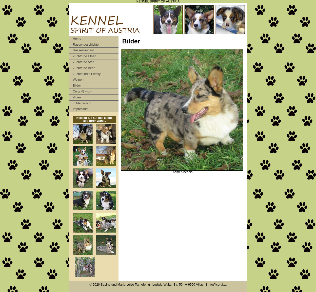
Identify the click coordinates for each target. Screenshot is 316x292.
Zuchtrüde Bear (84, 68)
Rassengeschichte (86, 44)
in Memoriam (82, 103)
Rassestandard (83, 50)
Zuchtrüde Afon (83, 62)
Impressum (80, 109)
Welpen (78, 79)
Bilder (77, 85)
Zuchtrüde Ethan (84, 56)
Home (77, 38)
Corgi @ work (82, 91)
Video (77, 97)
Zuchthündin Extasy (86, 74)
